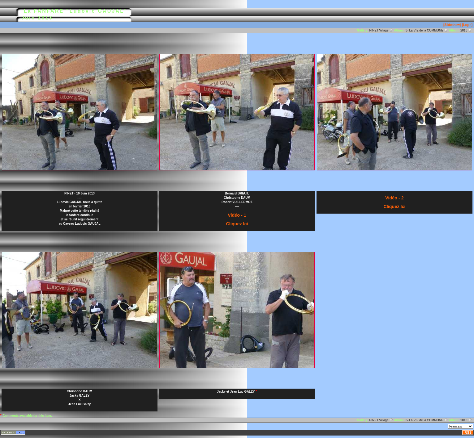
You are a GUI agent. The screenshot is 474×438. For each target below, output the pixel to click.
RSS (468, 432)
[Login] (467, 25)
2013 (466, 30)
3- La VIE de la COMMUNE (427, 30)
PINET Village (381, 30)
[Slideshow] (452, 25)
